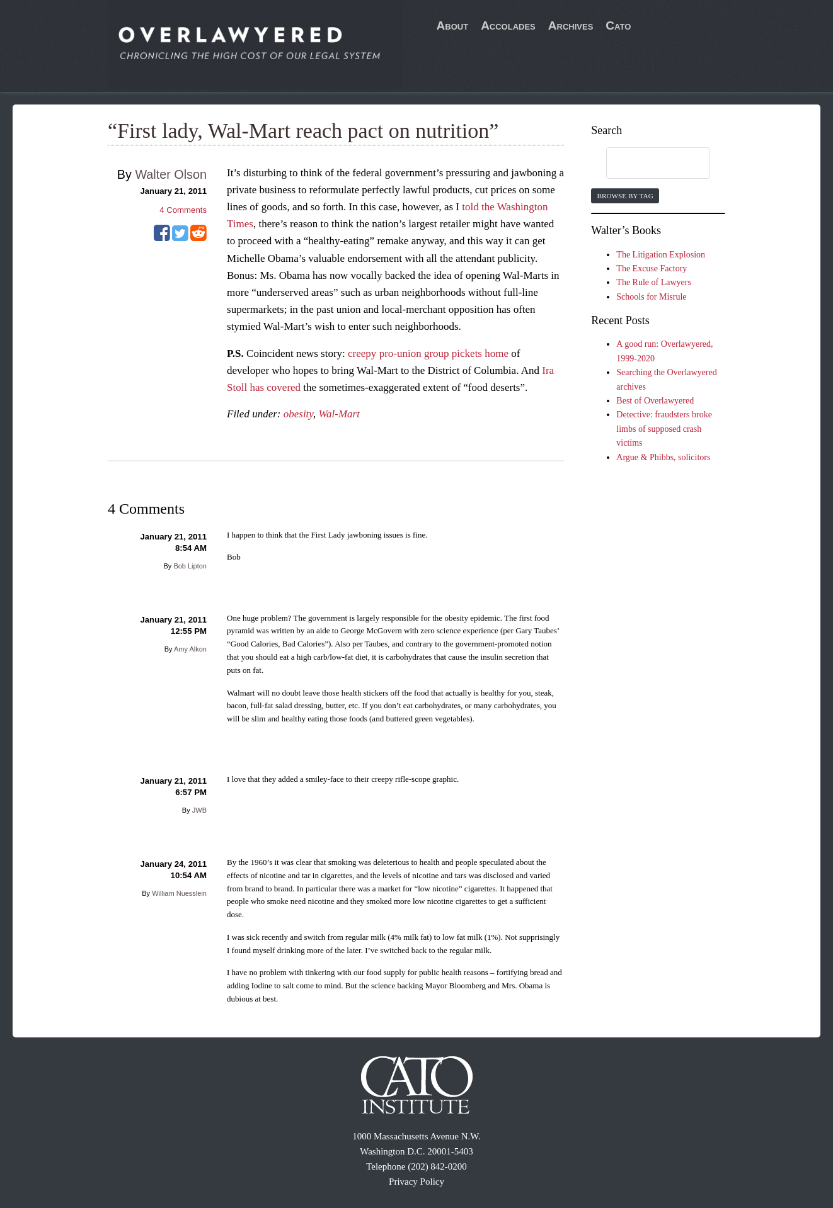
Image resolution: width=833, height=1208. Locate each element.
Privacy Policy (416, 1182)
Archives (571, 25)
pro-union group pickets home (443, 353)
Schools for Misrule (651, 297)
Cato (618, 25)
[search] (646, 163)
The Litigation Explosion (660, 254)
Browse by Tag (625, 196)
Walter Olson (171, 174)
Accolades (508, 25)
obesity (298, 414)
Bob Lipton (190, 566)
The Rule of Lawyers (653, 282)
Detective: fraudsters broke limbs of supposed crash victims (664, 429)
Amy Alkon (190, 649)
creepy (362, 353)
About (453, 25)
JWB (199, 810)
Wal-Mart (339, 414)
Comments (183, 210)
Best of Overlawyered (655, 400)
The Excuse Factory (651, 268)
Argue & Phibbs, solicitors (663, 457)
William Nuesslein (179, 893)
